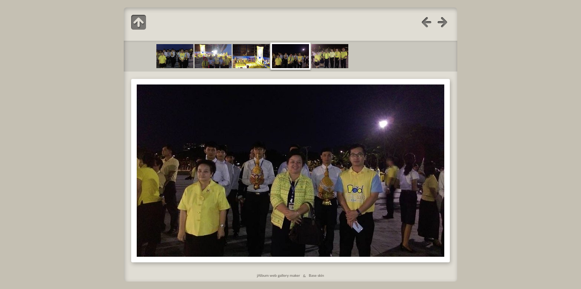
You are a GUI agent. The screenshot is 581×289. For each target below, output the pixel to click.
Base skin (316, 275)
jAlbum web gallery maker (278, 275)
